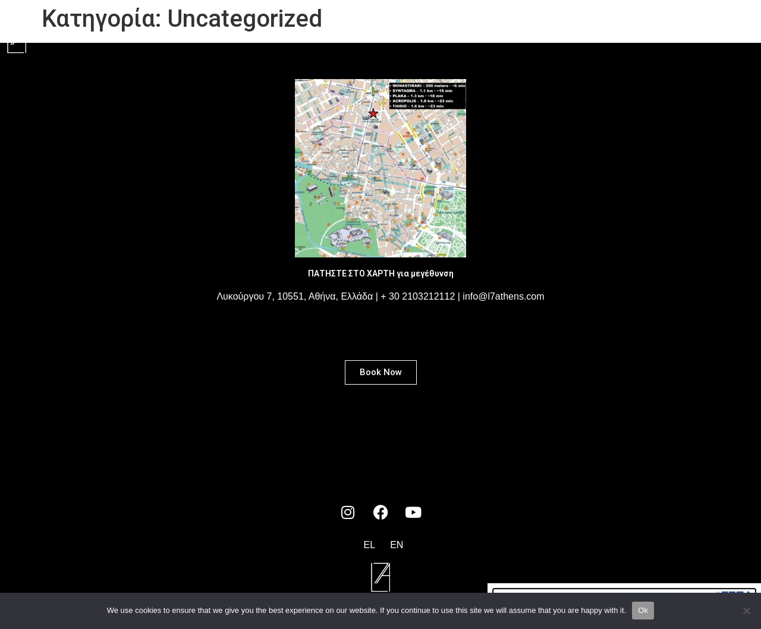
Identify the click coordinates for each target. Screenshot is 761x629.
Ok (643, 610)
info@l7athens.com (503, 296)
